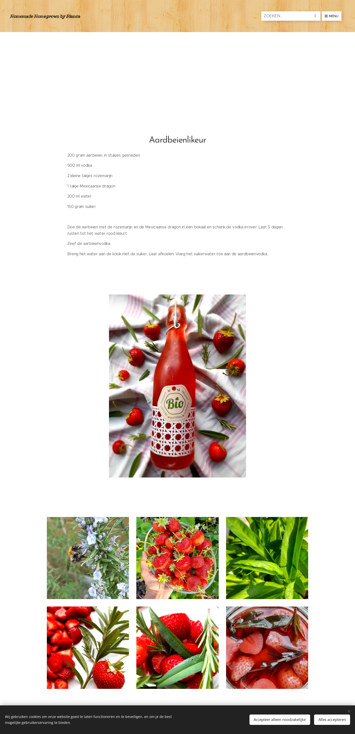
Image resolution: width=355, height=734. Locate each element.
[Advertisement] (177, 69)
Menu (331, 16)
